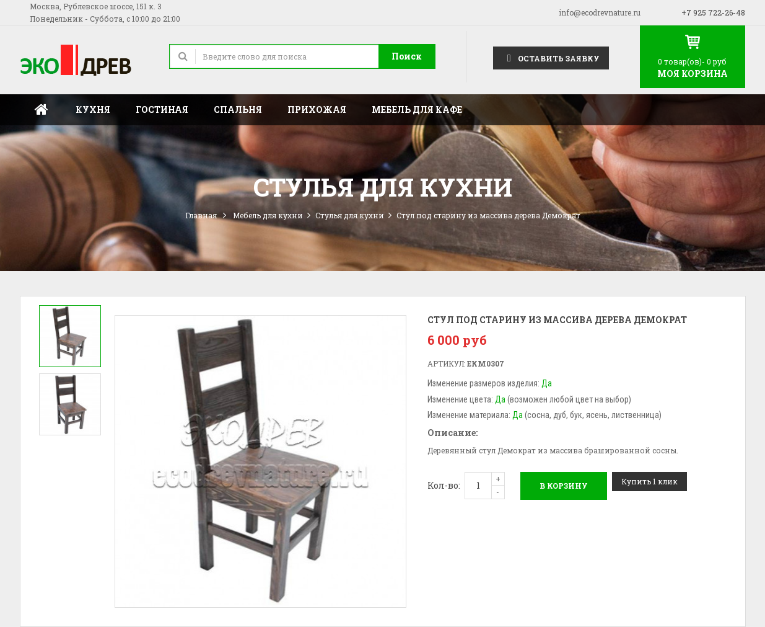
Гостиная (162, 109)
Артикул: (446, 363)
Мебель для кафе (417, 109)
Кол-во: (443, 485)
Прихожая (316, 109)
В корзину (564, 486)
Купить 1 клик (649, 481)
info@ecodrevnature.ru (599, 12)
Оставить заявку (551, 57)
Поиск (406, 56)
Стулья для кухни (349, 215)
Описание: (452, 432)
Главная (41, 109)
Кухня (93, 109)
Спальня (238, 109)
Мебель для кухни (268, 215)
